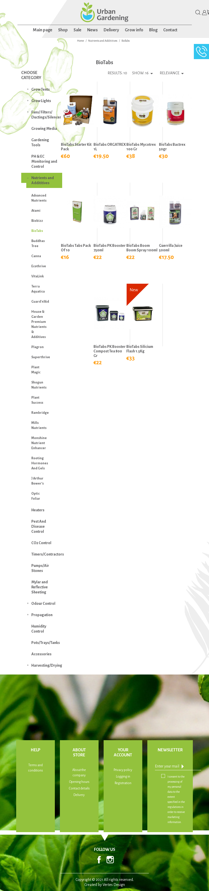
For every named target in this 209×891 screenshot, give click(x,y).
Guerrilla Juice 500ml (170, 248)
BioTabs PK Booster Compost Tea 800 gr (110, 351)
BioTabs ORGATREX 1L (110, 146)
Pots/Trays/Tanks (45, 643)
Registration (123, 783)
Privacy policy (123, 770)
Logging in (123, 776)
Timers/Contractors (46, 554)
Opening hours (79, 782)
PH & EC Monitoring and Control (44, 161)
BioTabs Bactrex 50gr (172, 146)
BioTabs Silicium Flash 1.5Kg (139, 349)
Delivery (111, 30)
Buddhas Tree (38, 243)
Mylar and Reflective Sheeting (39, 587)
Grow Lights (41, 101)
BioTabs (37, 231)
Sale (77, 30)
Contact (170, 30)
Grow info (134, 30)
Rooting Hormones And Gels (39, 463)
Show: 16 (140, 73)
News (92, 30)
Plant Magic (35, 370)
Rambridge (40, 413)
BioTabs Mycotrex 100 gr (141, 146)
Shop (63, 30)
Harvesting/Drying (46, 665)
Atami (35, 210)
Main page (42, 30)
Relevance (172, 73)
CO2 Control (41, 543)
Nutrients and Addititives (42, 180)
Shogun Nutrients (39, 385)
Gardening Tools (40, 142)
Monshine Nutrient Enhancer (39, 443)
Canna (36, 256)
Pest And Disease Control (38, 526)
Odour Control (43, 603)
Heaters (37, 510)
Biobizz (37, 221)
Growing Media (44, 129)
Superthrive (40, 357)
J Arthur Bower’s (37, 481)
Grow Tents (40, 89)
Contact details (79, 788)
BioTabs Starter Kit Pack (76, 146)
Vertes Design (114, 885)
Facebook (99, 860)
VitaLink (37, 276)
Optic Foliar (35, 496)
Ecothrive (38, 266)
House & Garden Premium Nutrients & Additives (39, 324)
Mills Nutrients (39, 425)
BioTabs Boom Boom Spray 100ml (141, 248)
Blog (153, 30)
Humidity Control (38, 628)
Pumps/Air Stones (40, 568)
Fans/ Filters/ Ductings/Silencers (46, 114)
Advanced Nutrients (39, 198)
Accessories (41, 654)
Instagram (110, 860)
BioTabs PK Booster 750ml (110, 248)
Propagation (42, 615)
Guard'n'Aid (40, 301)
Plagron (37, 347)
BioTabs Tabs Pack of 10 (76, 248)
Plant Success (37, 400)
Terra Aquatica (38, 289)
